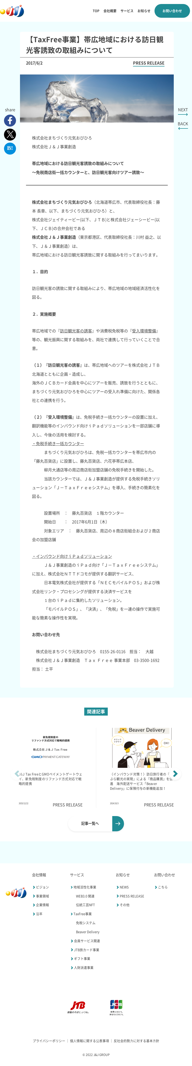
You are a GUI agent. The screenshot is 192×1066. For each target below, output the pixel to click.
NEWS (122, 887)
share (10, 110)
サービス (127, 10)
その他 (123, 905)
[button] (175, 774)
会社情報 (39, 875)
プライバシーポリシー (49, 1041)
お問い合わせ (172, 10)
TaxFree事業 (81, 914)
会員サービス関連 (85, 941)
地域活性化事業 (83, 887)
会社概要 (110, 10)
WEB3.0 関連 (85, 896)
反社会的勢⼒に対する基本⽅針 (136, 1041)
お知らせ (144, 10)
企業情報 (40, 905)
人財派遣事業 (82, 968)
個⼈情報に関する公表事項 (89, 1041)
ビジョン (40, 887)
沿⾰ (37, 914)
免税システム (86, 923)
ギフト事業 (80, 959)
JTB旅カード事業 (84, 950)
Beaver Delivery (88, 932)
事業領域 (40, 896)
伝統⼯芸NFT (85, 905)
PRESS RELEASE (130, 896)
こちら (161, 887)
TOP (96, 10)
